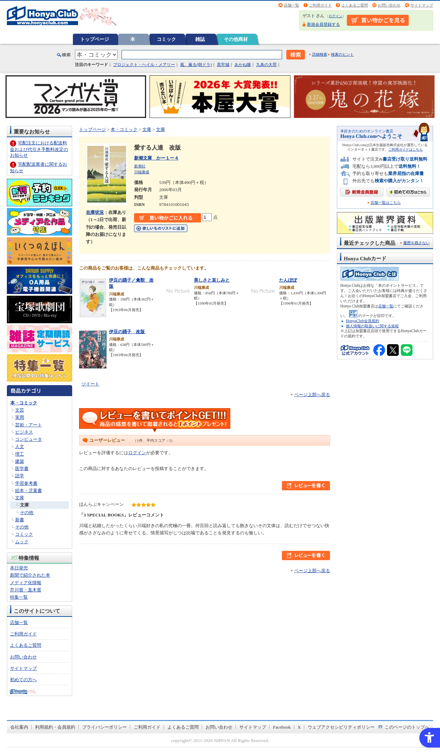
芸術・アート (28, 424)
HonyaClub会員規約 (362, 321)
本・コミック (23, 402)
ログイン (335, 16)
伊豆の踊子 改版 (127, 331)
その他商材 (236, 39)
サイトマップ (421, 5)
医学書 (22, 468)
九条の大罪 (266, 64)
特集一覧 (19, 597)
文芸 (19, 410)
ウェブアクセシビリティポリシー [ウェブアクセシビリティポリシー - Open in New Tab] (341, 727)
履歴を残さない (416, 243)
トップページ (94, 39)
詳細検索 (319, 54)
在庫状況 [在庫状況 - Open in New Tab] (95, 212)
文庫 (19, 497)
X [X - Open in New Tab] (299, 727)
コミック (166, 39)
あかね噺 (242, 64)
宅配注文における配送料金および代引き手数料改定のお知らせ (39, 149)
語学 (19, 475)
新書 (19, 519)
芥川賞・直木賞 (25, 589)
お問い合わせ (389, 5)
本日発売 (19, 567)
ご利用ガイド (320, 5)
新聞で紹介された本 (30, 575)
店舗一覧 (291, 5)
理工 (19, 454)
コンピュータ (28, 439)
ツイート (90, 383)
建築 (19, 461)
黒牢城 (223, 64)
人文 (19, 446)
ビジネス (24, 432)
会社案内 (19, 727)
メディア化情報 (25, 582)
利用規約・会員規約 (55, 727)
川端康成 (141, 172)
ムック (22, 541)
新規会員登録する (323, 24)
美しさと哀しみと (212, 280)
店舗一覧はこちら (386, 203)
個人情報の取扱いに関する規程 (372, 326)
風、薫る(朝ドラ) (196, 64)
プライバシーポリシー (104, 727)
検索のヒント (342, 54)
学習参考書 (26, 483)
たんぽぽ (288, 280)
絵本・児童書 (28, 490)
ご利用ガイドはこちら (405, 149)
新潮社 (139, 166)
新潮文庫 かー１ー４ (156, 158)
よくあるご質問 (354, 5)
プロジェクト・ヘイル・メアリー (144, 64)
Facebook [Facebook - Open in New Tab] (282, 727)
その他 (26, 512)
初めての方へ (23, 679)
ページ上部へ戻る (312, 394)
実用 (19, 417)
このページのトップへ (407, 727)
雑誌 (200, 39)
